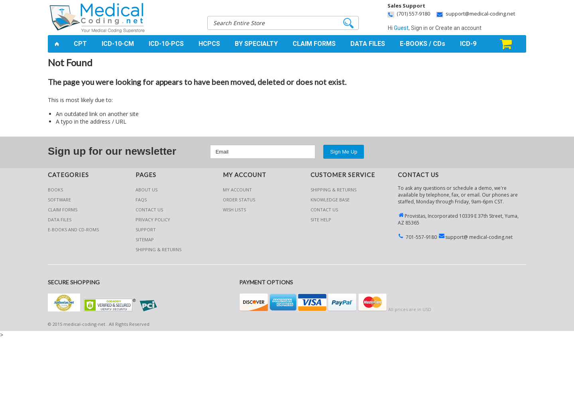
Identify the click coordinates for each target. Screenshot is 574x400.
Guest (401, 28)
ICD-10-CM (118, 43)
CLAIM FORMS (314, 43)
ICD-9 (468, 43)
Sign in (419, 28)
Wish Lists (234, 210)
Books (55, 190)
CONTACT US (324, 210)
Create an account (458, 28)
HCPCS (209, 43)
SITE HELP (321, 220)
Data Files (59, 220)
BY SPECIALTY (256, 43)
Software (59, 200)
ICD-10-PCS (166, 43)
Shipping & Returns (333, 190)
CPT (80, 43)
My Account (237, 190)
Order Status (239, 200)
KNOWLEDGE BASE (330, 200)
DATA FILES (367, 43)
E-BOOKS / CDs (422, 43)
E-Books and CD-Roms (73, 230)
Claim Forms (62, 210)
